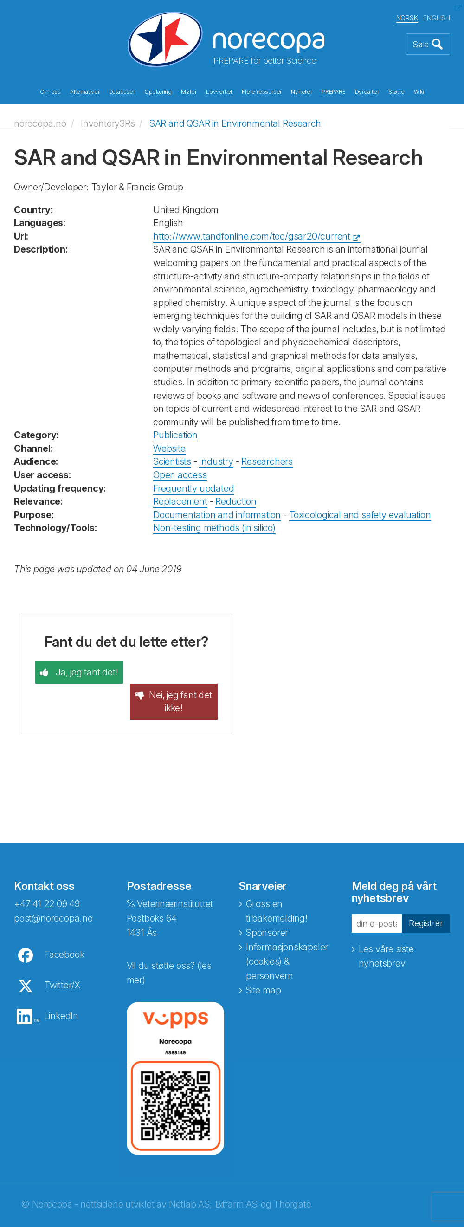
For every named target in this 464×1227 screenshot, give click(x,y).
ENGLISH (436, 18)
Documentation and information (217, 514)
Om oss (50, 92)
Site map (263, 968)
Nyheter (301, 92)
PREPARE (334, 92)
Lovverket (219, 92)
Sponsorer (267, 910)
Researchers (267, 461)
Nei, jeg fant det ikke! (180, 679)
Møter (189, 92)
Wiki (419, 92)
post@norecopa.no (53, 896)
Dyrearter (367, 92)
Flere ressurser (262, 92)
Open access (180, 474)
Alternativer (85, 92)
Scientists (172, 461)
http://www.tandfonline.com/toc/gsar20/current (251, 236)
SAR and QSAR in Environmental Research (235, 123)
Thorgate (292, 1182)
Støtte (396, 92)
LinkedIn (61, 993)
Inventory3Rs (108, 123)
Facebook (64, 932)
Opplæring (158, 92)
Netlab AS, (190, 1182)
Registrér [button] (424, 900)
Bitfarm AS (236, 1182)
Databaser (122, 92)
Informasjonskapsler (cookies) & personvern (287, 939)
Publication (175, 435)
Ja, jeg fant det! (85, 672)
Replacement (180, 501)
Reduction (235, 501)
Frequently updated (193, 487)
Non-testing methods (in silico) (214, 527)
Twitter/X (62, 962)
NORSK (407, 18)
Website (169, 448)
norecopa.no (40, 123)
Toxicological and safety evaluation (360, 514)
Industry (216, 461)
